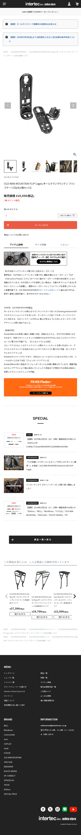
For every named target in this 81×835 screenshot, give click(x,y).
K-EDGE (7, 753)
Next (73, 105)
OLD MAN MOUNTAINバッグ (39, 637)
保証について (9, 700)
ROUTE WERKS (10, 771)
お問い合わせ (48, 734)
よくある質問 (45, 696)
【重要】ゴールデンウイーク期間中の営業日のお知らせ (32, 24)
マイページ (8, 696)
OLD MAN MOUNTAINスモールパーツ (42, 629)
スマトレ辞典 (45, 682)
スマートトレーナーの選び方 (15, 686)
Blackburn (8, 730)
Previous (8, 105)
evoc (6, 739)
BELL (6, 725)
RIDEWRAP (8, 766)
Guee (6, 748)
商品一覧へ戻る (42, 539)
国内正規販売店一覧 (48, 686)
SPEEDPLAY (9, 780)
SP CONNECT (9, 775)
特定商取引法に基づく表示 (14, 705)
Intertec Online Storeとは (14, 691)
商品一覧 (43, 673)
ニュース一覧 (9, 677)
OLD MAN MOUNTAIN (18, 52)
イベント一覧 (9, 682)
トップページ (9, 673)
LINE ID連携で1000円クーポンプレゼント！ (40, 11)
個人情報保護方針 (47, 700)
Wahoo (7, 789)
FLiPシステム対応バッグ (48, 290)
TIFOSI (6, 784)
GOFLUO (7, 743)
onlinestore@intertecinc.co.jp (53, 726)
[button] (6, 596)
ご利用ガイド (45, 691)
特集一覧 (43, 677)
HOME (5, 52)
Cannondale (9, 734)
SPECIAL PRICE (10, 794)
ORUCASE (8, 762)
